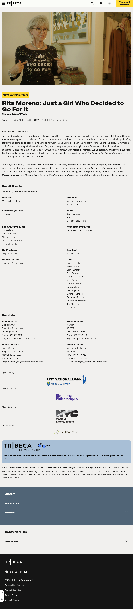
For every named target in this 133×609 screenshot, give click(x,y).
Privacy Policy (11, 595)
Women (6, 131)
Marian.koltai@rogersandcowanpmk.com (87, 361)
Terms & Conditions (13, 590)
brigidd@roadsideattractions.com (18, 338)
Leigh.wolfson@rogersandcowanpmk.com (22, 361)
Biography (23, 131)
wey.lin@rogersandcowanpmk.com (84, 338)
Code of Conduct (12, 600)
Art (14, 131)
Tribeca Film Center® (14, 585)
